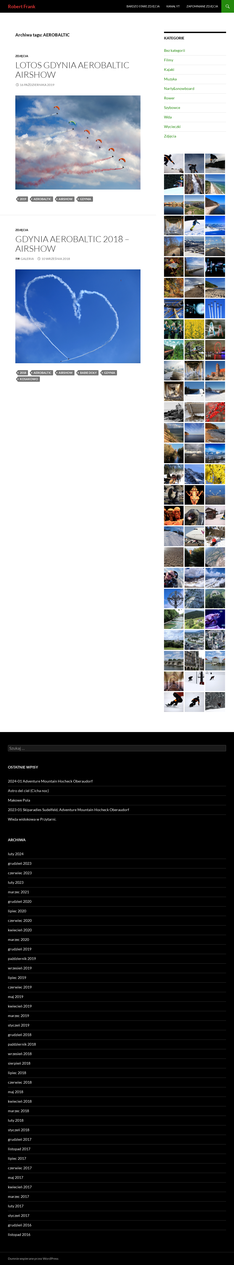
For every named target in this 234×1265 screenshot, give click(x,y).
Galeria (27, 259)
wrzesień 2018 (20, 1053)
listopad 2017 (19, 1149)
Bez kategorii (174, 50)
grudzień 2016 (19, 1225)
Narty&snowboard (179, 88)
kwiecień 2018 (20, 1101)
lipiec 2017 (17, 1158)
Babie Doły (88, 372)
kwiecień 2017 (20, 1187)
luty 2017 (16, 1206)
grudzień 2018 (19, 1034)
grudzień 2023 (19, 863)
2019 (23, 199)
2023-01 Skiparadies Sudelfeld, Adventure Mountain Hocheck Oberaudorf (68, 809)
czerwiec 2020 (20, 920)
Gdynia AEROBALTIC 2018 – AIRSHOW (72, 243)
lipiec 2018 (17, 1072)
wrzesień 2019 (20, 968)
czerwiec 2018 (20, 1082)
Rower (169, 98)
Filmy (168, 60)
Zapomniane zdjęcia (202, 6)
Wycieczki (172, 126)
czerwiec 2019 (20, 987)
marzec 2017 (18, 1196)
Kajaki (169, 69)
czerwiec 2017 (20, 1168)
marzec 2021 (18, 892)
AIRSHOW (66, 199)
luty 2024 (16, 854)
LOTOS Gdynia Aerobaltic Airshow (72, 69)
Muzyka (170, 79)
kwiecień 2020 (20, 930)
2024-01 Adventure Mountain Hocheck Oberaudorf (50, 781)
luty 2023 (16, 882)
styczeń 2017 (18, 1215)
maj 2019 (15, 996)
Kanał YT (173, 6)
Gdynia (85, 199)
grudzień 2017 (19, 1139)
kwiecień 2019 (20, 1006)
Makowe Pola (19, 800)
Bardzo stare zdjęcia (143, 6)
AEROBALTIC (42, 199)
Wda (168, 117)
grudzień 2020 (19, 901)
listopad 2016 (19, 1234)
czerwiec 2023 (20, 873)
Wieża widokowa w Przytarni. (32, 819)
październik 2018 (22, 1044)
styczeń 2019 (18, 1025)
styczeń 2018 (18, 1130)
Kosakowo (29, 379)
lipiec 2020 (17, 911)
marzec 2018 (18, 1110)
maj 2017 (15, 1177)
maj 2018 (15, 1091)
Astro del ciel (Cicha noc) (28, 790)
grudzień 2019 (19, 949)
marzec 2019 (18, 1015)
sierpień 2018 (19, 1063)
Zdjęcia (21, 56)
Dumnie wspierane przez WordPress (33, 1259)
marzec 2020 (18, 939)
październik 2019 (22, 958)
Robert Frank (21, 6)
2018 (23, 372)
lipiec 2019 (17, 977)
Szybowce (172, 107)
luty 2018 (16, 1120)
